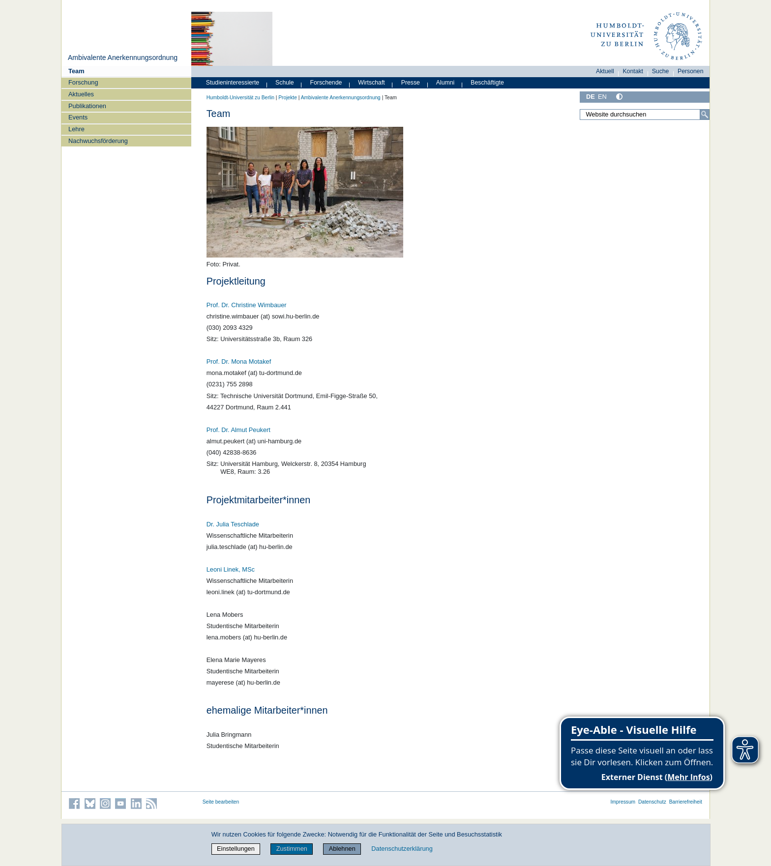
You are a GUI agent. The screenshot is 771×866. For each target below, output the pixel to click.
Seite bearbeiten (221, 802)
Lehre (76, 129)
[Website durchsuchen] (645, 114)
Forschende (326, 82)
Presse (410, 82)
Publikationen (87, 106)
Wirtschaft (371, 82)
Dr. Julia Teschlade (233, 524)
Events (78, 117)
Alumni (445, 82)
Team (76, 71)
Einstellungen (236, 848)
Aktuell (605, 71)
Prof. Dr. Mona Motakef (239, 361)
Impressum (622, 802)
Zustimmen (291, 848)
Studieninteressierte (232, 82)
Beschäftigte (487, 82)
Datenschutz (652, 802)
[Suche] (705, 114)
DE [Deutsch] (590, 96)
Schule (284, 82)
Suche (660, 71)
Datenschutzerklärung (401, 848)
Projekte (287, 97)
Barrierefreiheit (685, 802)
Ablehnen (342, 848)
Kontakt (633, 71)
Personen (691, 71)
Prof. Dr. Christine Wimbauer (247, 305)
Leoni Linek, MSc (231, 569)
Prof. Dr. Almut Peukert (238, 429)
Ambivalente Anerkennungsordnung (123, 57)
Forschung (83, 82)
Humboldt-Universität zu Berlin (240, 97)
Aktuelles (81, 94)
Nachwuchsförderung (98, 140)
